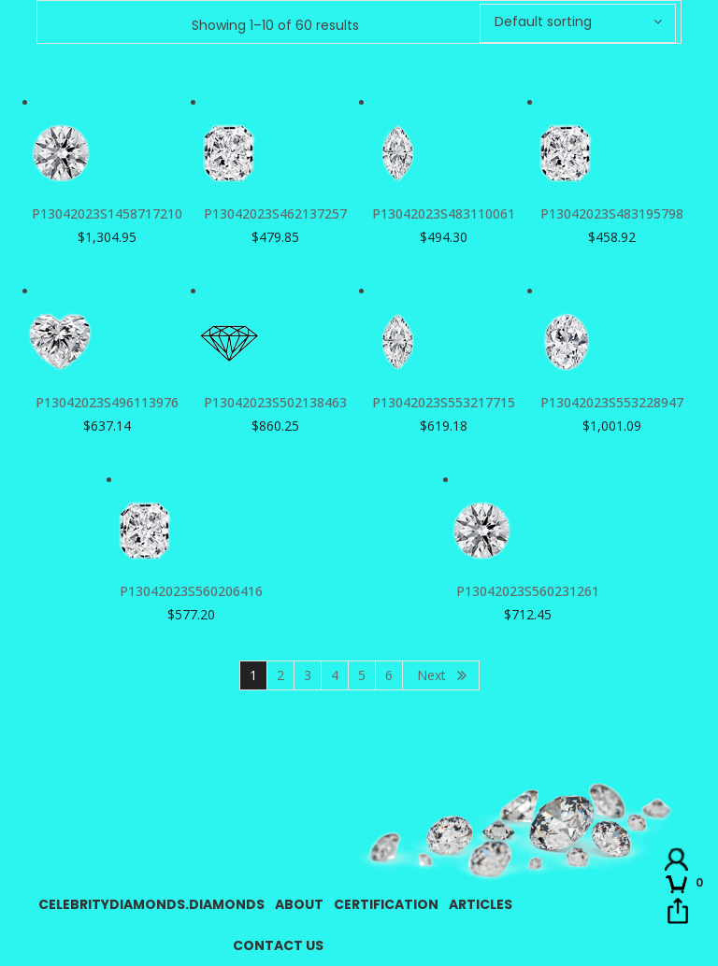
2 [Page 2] (280, 675)
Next (431, 675)
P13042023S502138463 (275, 402)
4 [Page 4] (334, 675)
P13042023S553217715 (443, 402)
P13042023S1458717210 (107, 213)
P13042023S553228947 (611, 402)
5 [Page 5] (362, 675)
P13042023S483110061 (443, 213)
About (299, 904)
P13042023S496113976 (107, 402)
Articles (480, 904)
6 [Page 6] (389, 675)
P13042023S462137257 (275, 213)
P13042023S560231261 (527, 591)
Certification (386, 904)
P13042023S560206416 (191, 591)
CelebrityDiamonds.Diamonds (151, 904)
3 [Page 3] (307, 675)
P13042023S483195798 (611, 213)
